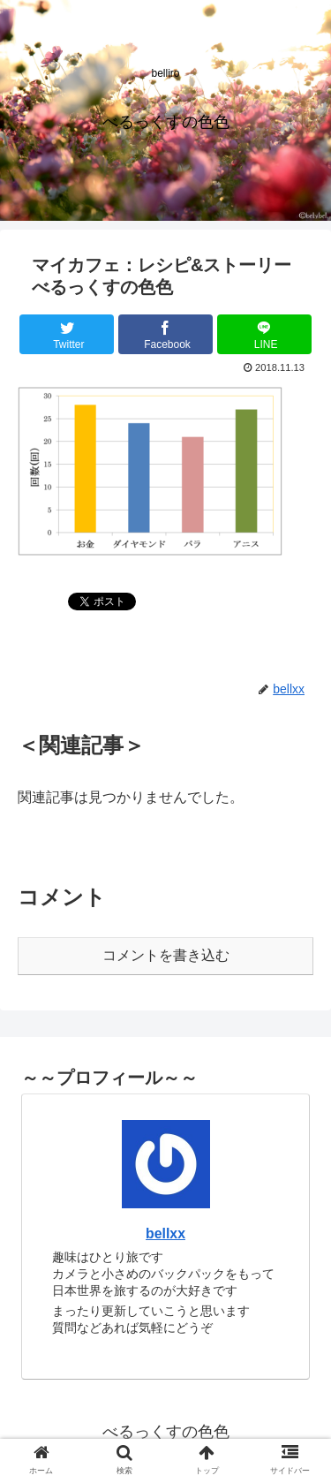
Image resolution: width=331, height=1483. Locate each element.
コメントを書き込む (165, 955)
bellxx (165, 1233)
